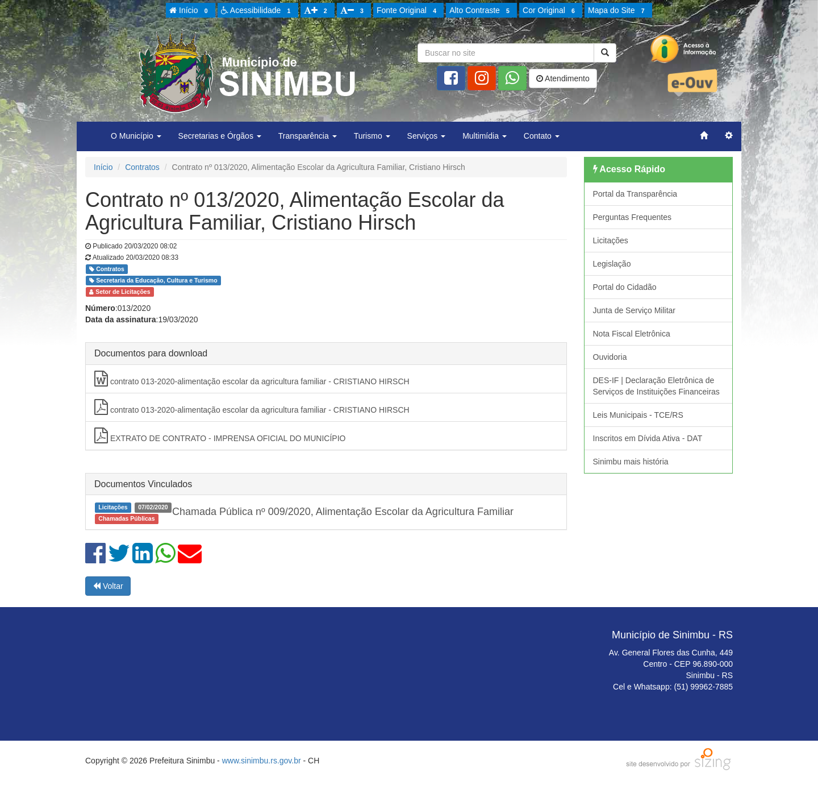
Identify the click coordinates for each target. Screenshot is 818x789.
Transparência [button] (307, 135)
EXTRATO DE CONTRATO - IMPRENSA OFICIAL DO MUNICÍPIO (220, 435)
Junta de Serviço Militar (634, 310)
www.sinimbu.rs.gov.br (261, 760)
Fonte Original (408, 11)
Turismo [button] (372, 135)
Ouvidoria (610, 357)
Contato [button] (542, 135)
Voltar (108, 586)
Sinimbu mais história (631, 461)
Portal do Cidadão (625, 287)
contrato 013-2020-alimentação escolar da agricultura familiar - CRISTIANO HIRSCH (252, 379)
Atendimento (563, 78)
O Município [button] (136, 135)
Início (190, 11)
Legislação (612, 263)
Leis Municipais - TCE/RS (638, 415)
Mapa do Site (618, 11)
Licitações (610, 240)
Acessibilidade (257, 11)
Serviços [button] (426, 135)
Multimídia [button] (484, 135)
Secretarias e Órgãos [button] (219, 135)
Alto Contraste (481, 11)
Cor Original (550, 11)
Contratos (142, 167)
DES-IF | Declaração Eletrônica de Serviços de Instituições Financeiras (656, 386)
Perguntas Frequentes (632, 217)
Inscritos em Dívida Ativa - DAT (648, 438)
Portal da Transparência (635, 193)
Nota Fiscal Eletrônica (631, 333)
